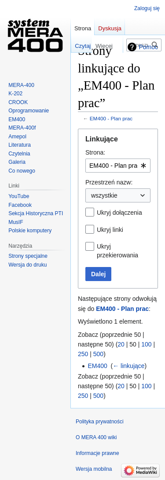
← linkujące (128, 365)
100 (146, 344)
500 (98, 353)
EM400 (97, 365)
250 (83, 353)
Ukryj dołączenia (119, 212)
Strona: (95, 152)
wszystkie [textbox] (104, 195)
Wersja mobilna (94, 469)
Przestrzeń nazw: (108, 182)
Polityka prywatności (100, 422)
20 (121, 344)
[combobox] (117, 166)
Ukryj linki (110, 229)
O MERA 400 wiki (96, 437)
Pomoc (148, 47)
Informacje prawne (97, 453)
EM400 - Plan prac (111, 118)
